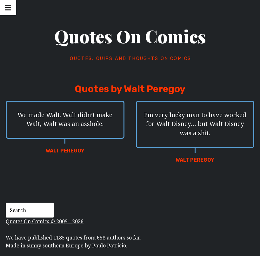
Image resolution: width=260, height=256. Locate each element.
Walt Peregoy (65, 151)
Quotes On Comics (130, 36)
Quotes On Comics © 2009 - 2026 (44, 221)
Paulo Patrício (109, 245)
